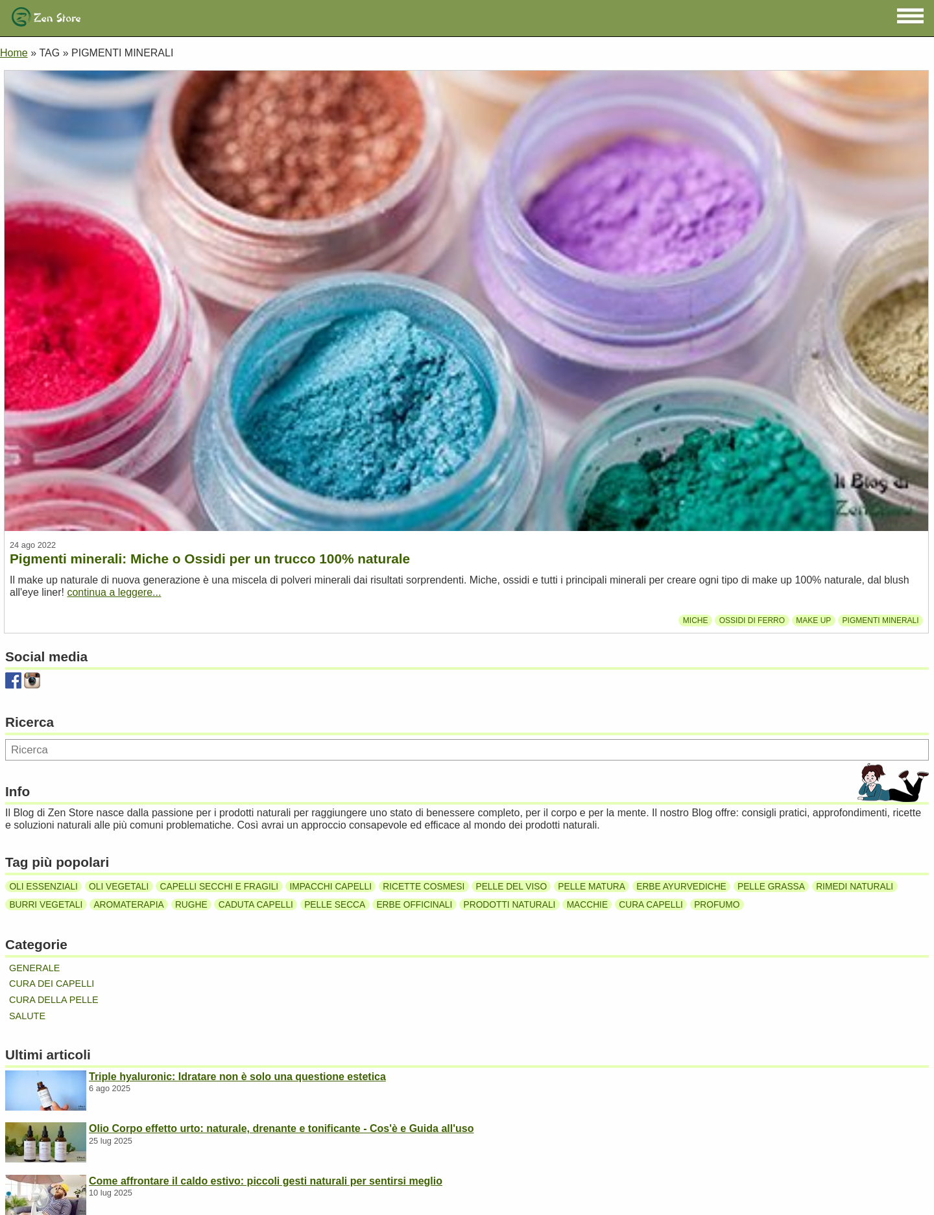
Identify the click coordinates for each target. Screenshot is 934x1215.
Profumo (716, 904)
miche (695, 620)
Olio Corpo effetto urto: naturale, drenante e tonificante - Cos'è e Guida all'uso (281, 1128)
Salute (27, 1016)
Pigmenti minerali (881, 620)
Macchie (587, 904)
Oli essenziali (43, 886)
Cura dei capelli (51, 983)
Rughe (191, 904)
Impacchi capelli (330, 886)
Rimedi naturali (854, 886)
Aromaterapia (128, 904)
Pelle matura (591, 886)
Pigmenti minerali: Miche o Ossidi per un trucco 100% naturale (210, 558)
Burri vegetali (45, 904)
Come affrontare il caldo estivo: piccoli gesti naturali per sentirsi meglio (265, 1180)
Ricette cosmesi (423, 886)
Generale (34, 968)
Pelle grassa (771, 886)
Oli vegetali (119, 886)
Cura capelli (651, 904)
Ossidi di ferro (752, 620)
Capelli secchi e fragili (219, 886)
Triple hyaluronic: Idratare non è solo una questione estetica (237, 1076)
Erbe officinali (414, 904)
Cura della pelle (54, 1000)
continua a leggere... (114, 592)
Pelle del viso (511, 886)
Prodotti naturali (510, 904)
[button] (910, 15)
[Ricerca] (467, 750)
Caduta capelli (256, 904)
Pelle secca (334, 904)
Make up (813, 620)
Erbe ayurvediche (681, 886)
